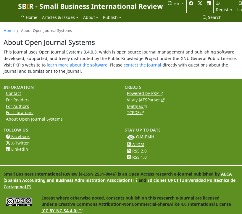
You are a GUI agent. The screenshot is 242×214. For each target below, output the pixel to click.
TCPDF (135, 112)
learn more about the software (77, 65)
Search (212, 17)
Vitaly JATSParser (145, 100)
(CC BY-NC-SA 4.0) (62, 210)
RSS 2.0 (137, 151)
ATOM (135, 144)
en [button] (177, 3)
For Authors (17, 106)
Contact (13, 93)
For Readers (18, 100)
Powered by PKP (145, 93)
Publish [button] (110, 17)
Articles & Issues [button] (58, 17)
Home (28, 17)
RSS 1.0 (137, 157)
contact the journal (142, 65)
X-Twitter (17, 143)
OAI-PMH (140, 137)
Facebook (18, 136)
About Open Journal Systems (34, 119)
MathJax (137, 106)
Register (224, 7)
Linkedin (17, 149)
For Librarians (19, 112)
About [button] (89, 17)
